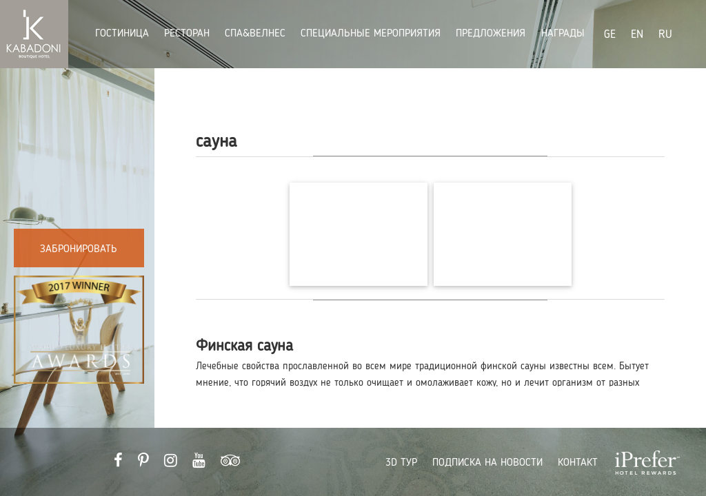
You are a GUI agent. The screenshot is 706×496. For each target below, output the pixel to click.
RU (665, 35)
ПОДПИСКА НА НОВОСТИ (487, 462)
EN (637, 35)
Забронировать (78, 249)
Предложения (492, 33)
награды (563, 33)
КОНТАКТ (578, 462)
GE (610, 35)
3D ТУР (401, 462)
